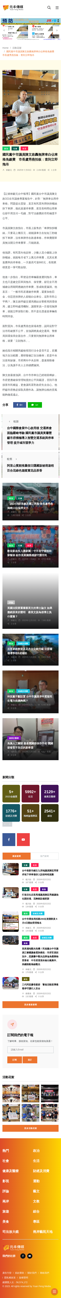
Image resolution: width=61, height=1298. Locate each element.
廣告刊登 (7, 1273)
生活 (24, 149)
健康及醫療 (14, 738)
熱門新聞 (44, 856)
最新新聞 (16, 856)
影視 (5, 1181)
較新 (13, 421)
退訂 (30, 1060)
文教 (36, 1201)
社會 (15, 149)
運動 (36, 1181)
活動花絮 (16, 48)
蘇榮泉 (28, 993)
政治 (6, 149)
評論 (11, 603)
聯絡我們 (44, 1273)
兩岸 (5, 1201)
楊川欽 (28, 879)
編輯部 (14, 752)
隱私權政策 (10, 1277)
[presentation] (4, 30)
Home (5, 48)
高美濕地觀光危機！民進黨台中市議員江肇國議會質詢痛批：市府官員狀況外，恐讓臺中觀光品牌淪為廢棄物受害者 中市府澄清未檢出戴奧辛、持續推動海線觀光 (40, 956)
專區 (36, 1221)
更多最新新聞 (30, 1005)
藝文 (36, 1191)
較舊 (13, 459)
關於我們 (32, 1273)
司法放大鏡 (10, 1231)
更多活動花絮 (30, 1128)
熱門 (5, 1150)
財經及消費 (23, 644)
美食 (5, 1221)
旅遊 (44, 889)
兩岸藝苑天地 (43, 1231)
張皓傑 (14, 657)
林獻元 (9, 170)
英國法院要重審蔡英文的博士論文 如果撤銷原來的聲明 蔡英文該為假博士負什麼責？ (29, 612)
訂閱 (15, 1060)
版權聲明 (23, 1277)
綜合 (26, 979)
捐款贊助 (19, 1273)
